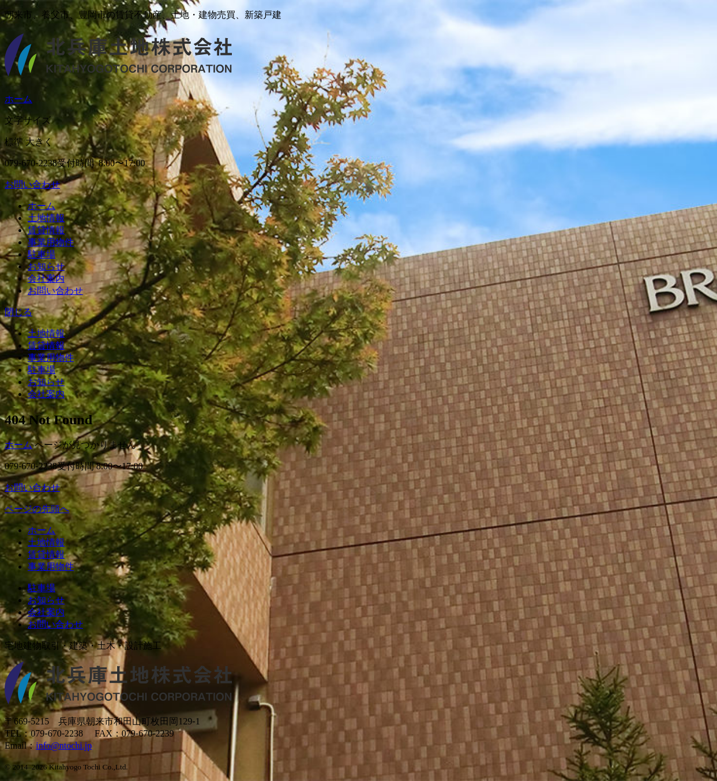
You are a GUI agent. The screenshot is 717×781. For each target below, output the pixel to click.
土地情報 (46, 218)
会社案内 (46, 278)
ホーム (18, 99)
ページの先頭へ (37, 509)
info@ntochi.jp (64, 745)
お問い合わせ (32, 184)
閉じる (18, 312)
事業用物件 (51, 242)
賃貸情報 (46, 230)
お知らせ (46, 266)
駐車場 (41, 254)
